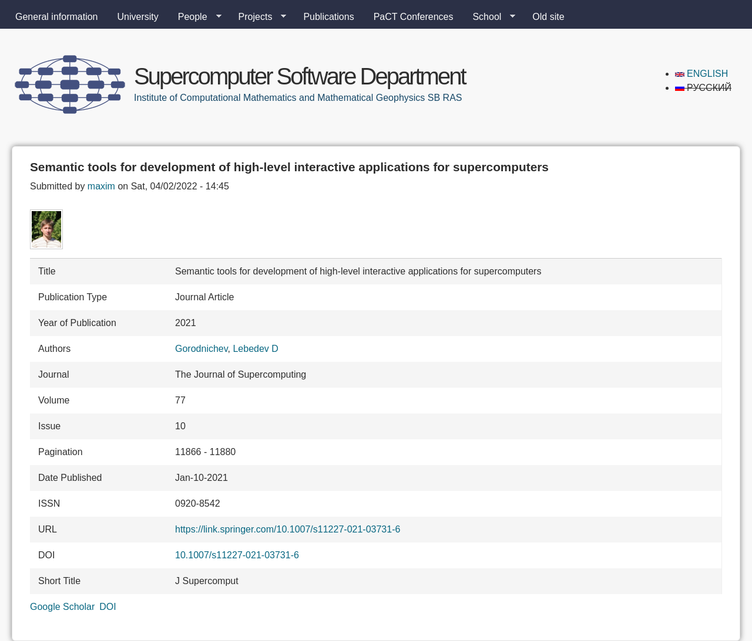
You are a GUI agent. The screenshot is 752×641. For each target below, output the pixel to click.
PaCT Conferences (414, 17)
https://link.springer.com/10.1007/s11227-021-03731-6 (287, 529)
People (195, 17)
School (489, 17)
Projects (258, 17)
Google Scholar (62, 607)
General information (56, 17)
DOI (107, 607)
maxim (101, 186)
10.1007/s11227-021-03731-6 (237, 555)
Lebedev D (255, 349)
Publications (328, 17)
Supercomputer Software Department (299, 76)
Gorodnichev (201, 349)
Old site (548, 17)
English (701, 74)
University (138, 17)
